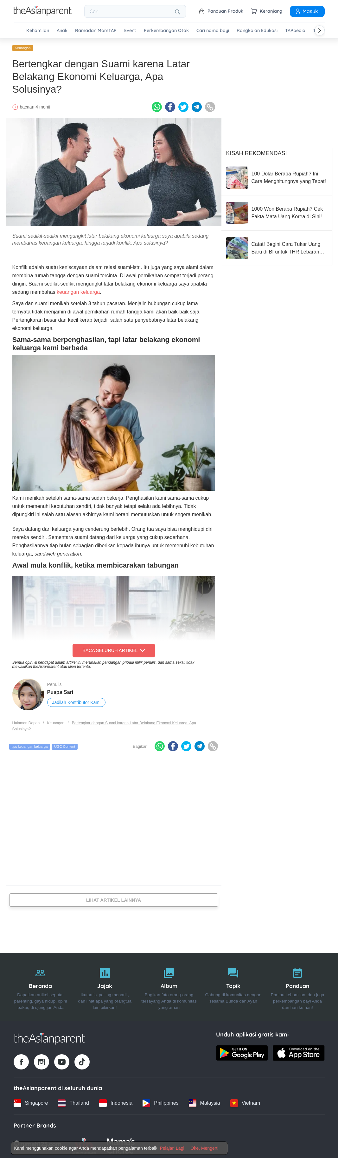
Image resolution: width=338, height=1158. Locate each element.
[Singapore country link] (31, 1101)
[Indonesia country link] (115, 1101)
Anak (62, 30)
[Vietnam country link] (245, 1101)
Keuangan (23, 47)
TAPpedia (295, 30)
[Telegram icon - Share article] (197, 106)
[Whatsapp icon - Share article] (157, 106)
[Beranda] (40, 986)
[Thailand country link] (73, 1101)
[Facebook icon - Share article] (170, 106)
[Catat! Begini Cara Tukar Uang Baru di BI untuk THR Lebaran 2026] (277, 247)
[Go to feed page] (43, 14)
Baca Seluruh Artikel (113, 649)
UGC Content (64, 745)
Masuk (306, 11)
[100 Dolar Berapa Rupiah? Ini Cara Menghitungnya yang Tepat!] (277, 176)
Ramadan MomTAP (96, 30)
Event (130, 30)
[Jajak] (104, 986)
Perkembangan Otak (166, 30)
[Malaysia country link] (204, 1101)
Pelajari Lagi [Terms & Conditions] (172, 1148)
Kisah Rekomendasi (256, 152)
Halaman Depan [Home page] (26, 722)
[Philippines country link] (160, 1101)
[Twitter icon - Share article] (183, 106)
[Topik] (233, 986)
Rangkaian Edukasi (257, 30)
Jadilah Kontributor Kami (76, 700)
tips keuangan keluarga (30, 745)
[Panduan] (297, 986)
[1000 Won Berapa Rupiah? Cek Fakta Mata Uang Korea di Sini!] (277, 212)
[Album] (169, 986)
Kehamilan (37, 30)
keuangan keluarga (78, 290)
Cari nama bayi (212, 30)
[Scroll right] (320, 30)
